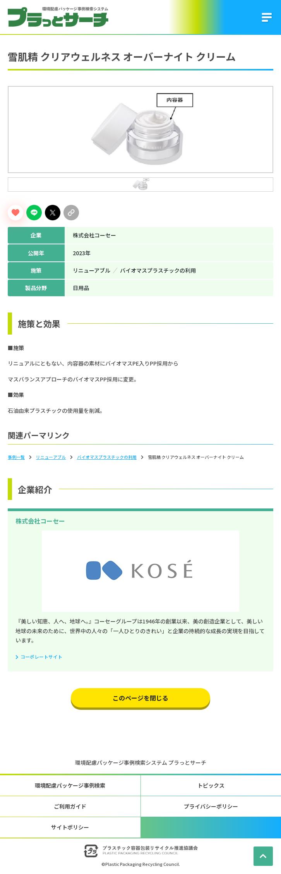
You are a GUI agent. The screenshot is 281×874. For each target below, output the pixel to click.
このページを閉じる (140, 697)
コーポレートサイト (41, 656)
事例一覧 (16, 457)
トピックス (210, 785)
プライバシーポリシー (211, 806)
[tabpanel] (140, 129)
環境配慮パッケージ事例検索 (70, 785)
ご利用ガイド (70, 806)
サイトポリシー (70, 827)
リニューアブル (51, 457)
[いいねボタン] (15, 212)
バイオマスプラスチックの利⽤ (107, 457)
